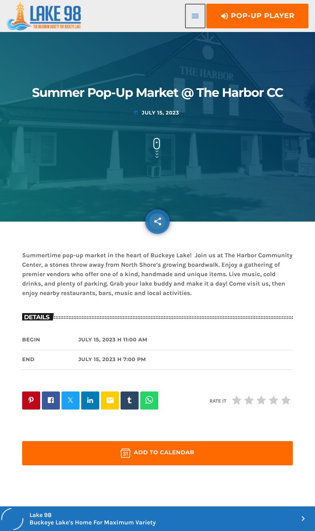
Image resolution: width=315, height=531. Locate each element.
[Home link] (44, 16)
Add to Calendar (157, 453)
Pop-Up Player (257, 16)
